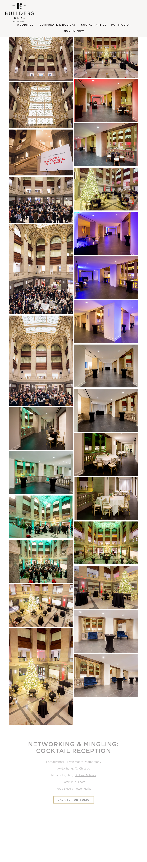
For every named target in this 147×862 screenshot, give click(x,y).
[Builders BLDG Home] (23, 12)
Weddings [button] (25, 25)
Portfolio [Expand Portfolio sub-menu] (121, 24)
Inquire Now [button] (73, 31)
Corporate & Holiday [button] (57, 25)
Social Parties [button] (94, 25)
